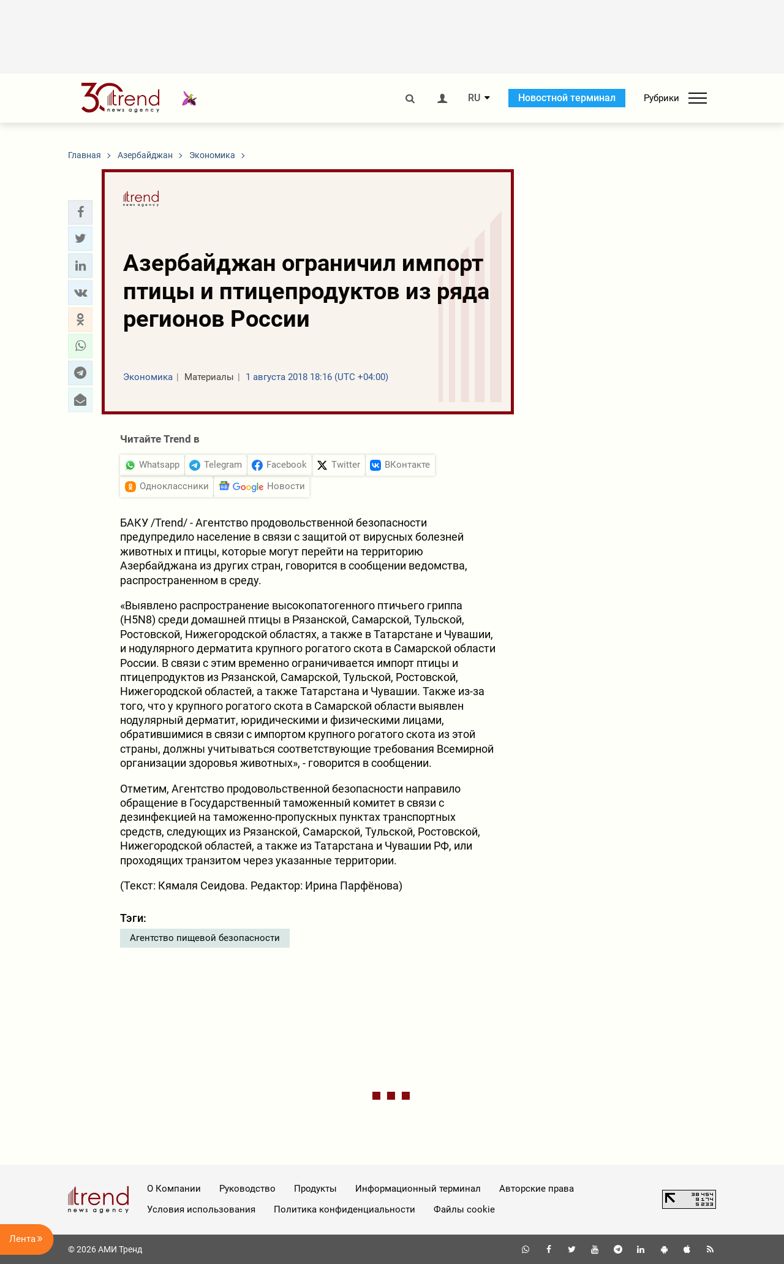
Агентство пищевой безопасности (205, 937)
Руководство (247, 1188)
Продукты (315, 1188)
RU (474, 98)
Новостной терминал (567, 98)
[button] (80, 212)
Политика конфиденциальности (344, 1209)
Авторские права (536, 1188)
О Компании (174, 1188)
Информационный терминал (418, 1188)
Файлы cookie (464, 1209)
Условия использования (201, 1209)
